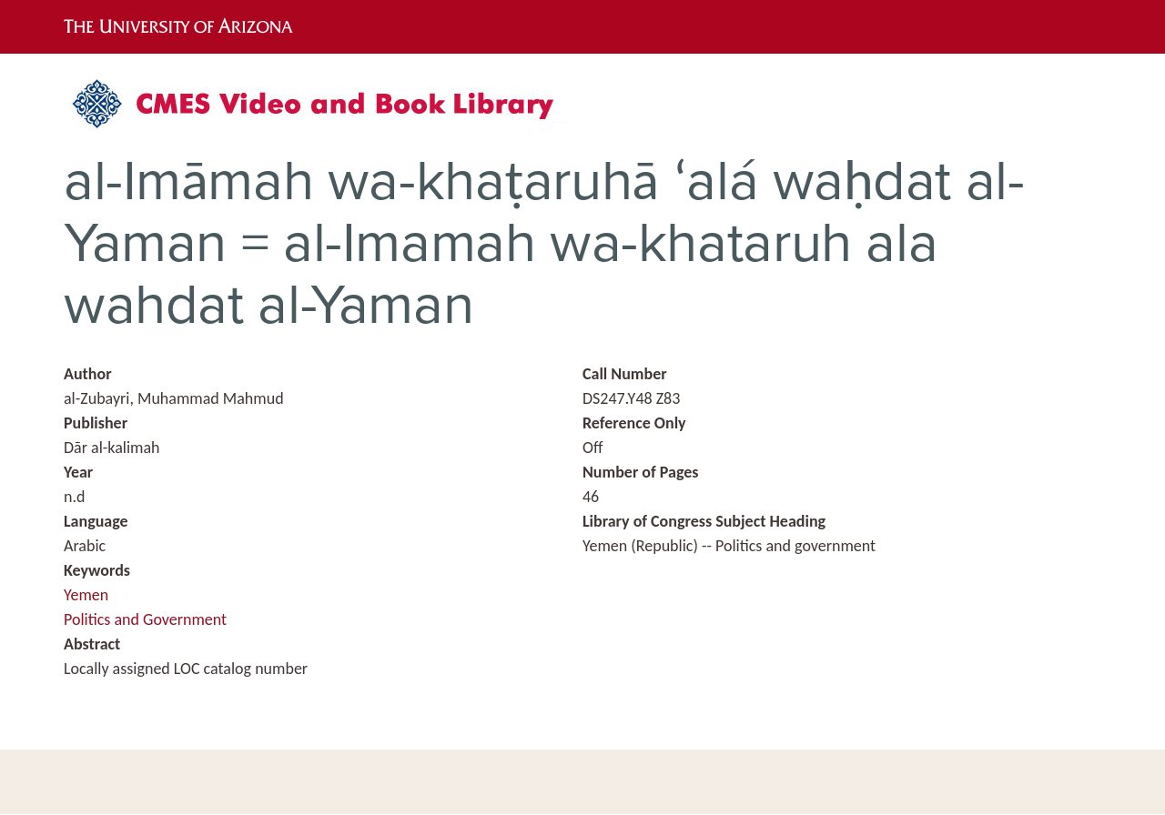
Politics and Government (145, 619)
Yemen (86, 595)
